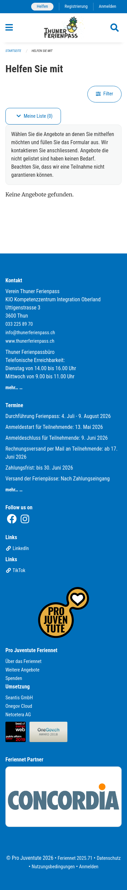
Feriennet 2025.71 (75, 858)
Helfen (42, 6)
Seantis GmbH (19, 698)
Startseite (13, 51)
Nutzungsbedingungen (53, 867)
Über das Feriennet (23, 661)
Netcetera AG (18, 715)
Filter (104, 94)
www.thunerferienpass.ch (29, 341)
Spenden (13, 678)
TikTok (15, 570)
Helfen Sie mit (41, 51)
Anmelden (107, 6)
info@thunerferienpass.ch (30, 333)
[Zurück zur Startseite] (63, 27)
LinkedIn (17, 548)
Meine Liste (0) (34, 116)
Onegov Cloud (18, 706)
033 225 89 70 (19, 324)
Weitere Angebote (22, 670)
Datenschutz (109, 858)
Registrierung (76, 6)
